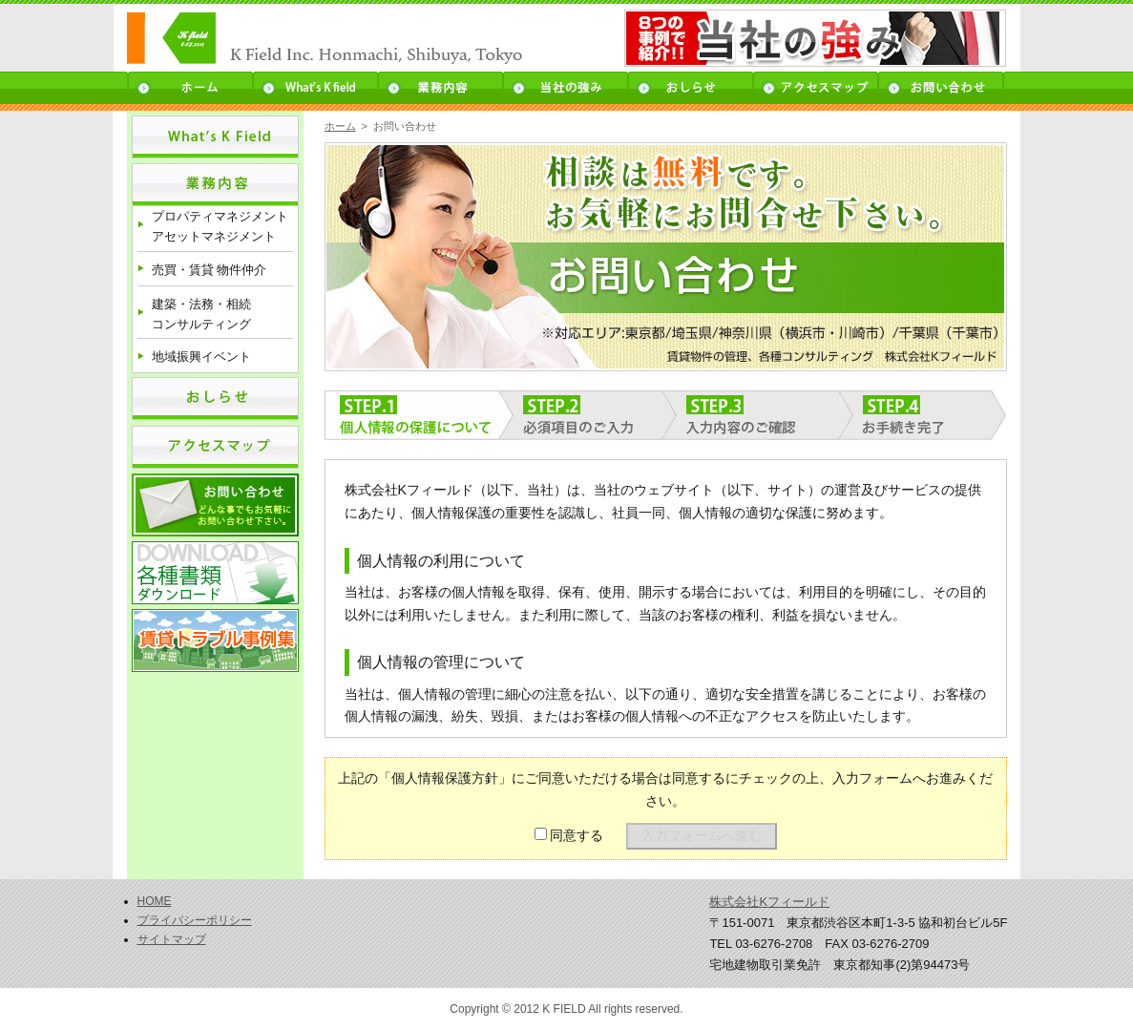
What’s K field (315, 88)
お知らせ (690, 88)
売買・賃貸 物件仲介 (209, 270)
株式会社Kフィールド (769, 901)
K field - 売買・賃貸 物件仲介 (350, 39)
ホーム (189, 88)
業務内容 (440, 88)
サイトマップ (171, 939)
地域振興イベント (201, 356)
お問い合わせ (941, 88)
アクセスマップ (815, 88)
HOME (154, 901)
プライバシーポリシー (194, 920)
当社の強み (565, 88)
